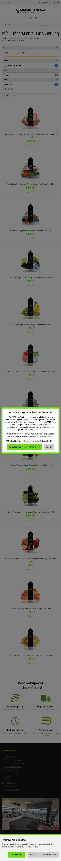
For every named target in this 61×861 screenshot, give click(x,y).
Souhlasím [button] (16, 855)
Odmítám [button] (33, 855)
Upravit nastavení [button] (49, 855)
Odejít (49, 447)
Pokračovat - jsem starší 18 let (24, 447)
